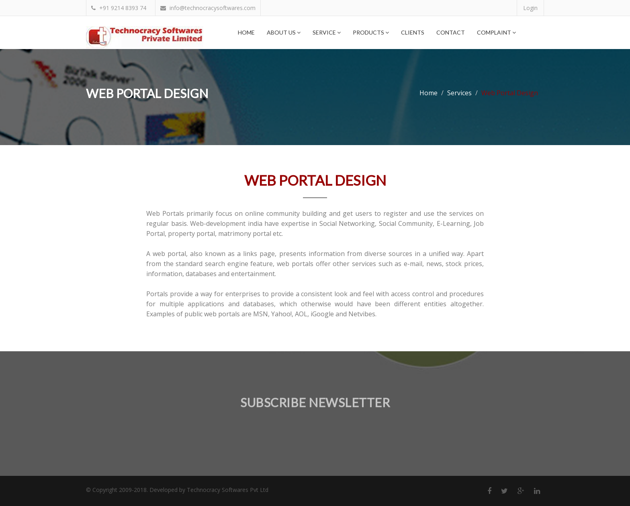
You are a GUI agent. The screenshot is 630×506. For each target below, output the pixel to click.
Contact (450, 32)
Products (371, 32)
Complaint (496, 32)
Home (246, 32)
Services (459, 92)
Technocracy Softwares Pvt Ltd (227, 490)
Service (327, 32)
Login (530, 8)
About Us (284, 32)
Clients (412, 32)
